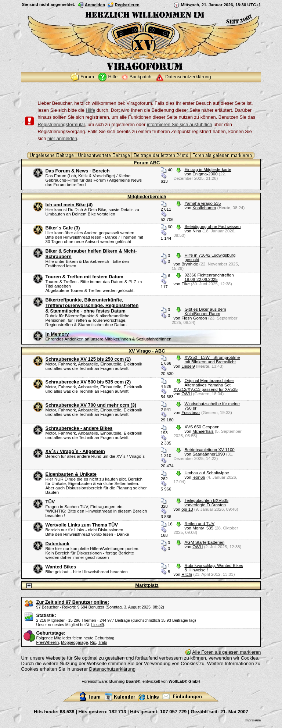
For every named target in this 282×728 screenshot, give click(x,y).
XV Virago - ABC (147, 351)
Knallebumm (204, 208)
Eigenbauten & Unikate (71, 474)
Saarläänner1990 (208, 454)
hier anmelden (62, 138)
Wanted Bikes (61, 567)
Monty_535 (202, 528)
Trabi (102, 642)
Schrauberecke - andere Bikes (79, 428)
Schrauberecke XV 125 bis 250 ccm (88, 359)
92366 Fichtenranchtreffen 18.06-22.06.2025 (209, 277)
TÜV (50, 501)
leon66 (198, 477)
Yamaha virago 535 (202, 203)
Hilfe (90, 110)
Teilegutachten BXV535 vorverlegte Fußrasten (206, 502)
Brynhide (189, 264)
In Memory (57, 334)
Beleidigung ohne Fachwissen (212, 226)
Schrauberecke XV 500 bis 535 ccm (88, 382)
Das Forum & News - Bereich (78, 171)
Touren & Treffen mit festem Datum (84, 276)
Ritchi (186, 574)
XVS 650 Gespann (201, 427)
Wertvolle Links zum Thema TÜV (82, 525)
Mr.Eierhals (203, 431)
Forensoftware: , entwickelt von (141, 681)
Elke (185, 284)
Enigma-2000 (205, 174)
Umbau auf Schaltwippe (206, 473)
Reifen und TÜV (199, 523)
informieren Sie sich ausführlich (179, 124)
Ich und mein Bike (69, 204)
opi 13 (187, 509)
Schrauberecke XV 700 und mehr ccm (91, 405)
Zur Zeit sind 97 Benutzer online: (72, 602)
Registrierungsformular (61, 124)
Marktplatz (146, 585)
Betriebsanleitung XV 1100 (209, 449)
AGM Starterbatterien (204, 542)
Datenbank (57, 543)
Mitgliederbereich (146, 196)
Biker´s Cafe (63, 228)
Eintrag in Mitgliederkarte (207, 169)
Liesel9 (188, 366)
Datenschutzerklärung (112, 669)
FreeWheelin (47, 642)
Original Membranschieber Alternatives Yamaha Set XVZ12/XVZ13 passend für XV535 (205, 385)
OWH (186, 394)
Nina (196, 231)
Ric (93, 642)
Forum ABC (147, 162)
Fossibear (190, 412)
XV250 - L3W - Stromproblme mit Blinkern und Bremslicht (212, 359)
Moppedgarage (74, 642)
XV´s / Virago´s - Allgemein (75, 451)
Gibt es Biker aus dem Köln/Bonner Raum (205, 311)
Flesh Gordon (194, 318)
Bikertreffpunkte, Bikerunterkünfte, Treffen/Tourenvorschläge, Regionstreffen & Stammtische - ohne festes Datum (92, 305)
